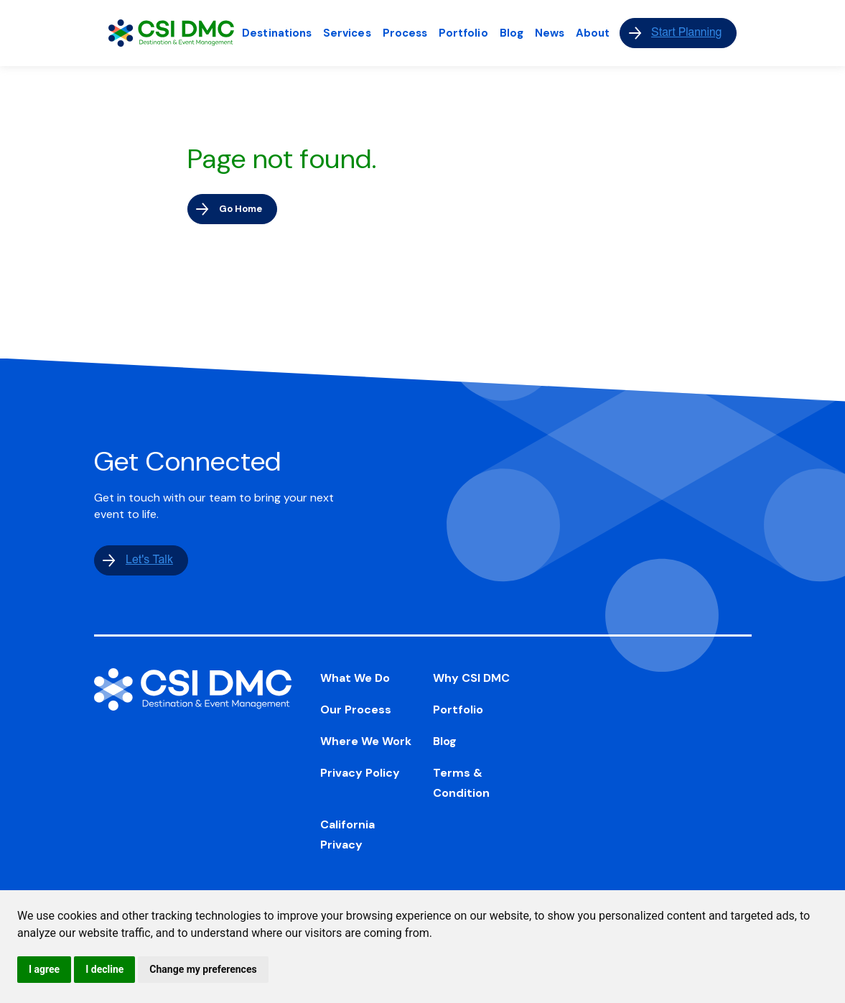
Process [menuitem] (405, 33)
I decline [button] (104, 969)
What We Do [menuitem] (355, 677)
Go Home (240, 209)
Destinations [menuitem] (277, 33)
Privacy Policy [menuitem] (360, 772)
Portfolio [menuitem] (463, 33)
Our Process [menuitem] (355, 709)
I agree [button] (44, 969)
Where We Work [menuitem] (365, 741)
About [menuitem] (593, 33)
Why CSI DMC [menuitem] (471, 677)
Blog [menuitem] (511, 33)
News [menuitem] (549, 33)
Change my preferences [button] (202, 969)
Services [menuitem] (347, 33)
